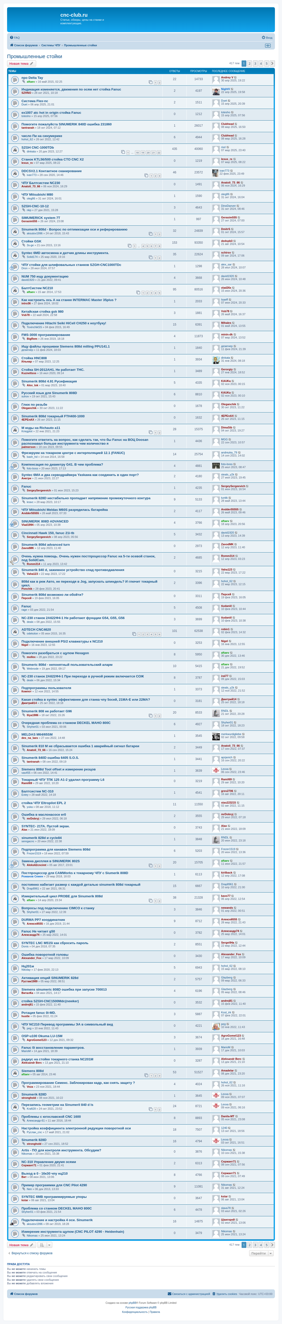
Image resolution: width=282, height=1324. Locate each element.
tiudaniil (226, 605)
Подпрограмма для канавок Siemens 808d (55, 849)
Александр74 (30, 934)
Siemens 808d (32, 1071)
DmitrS (225, 229)
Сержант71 (28, 1165)
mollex (31, 656)
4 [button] (261, 63)
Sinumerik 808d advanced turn (45, 544)
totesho (26, 116)
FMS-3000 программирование (45, 335)
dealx (30, 621)
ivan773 (32, 174)
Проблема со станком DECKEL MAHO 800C (56, 1208)
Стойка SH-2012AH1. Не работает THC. (52, 370)
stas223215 (228, 802)
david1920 (27, 279)
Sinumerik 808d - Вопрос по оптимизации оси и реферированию (74, 229)
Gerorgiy (227, 369)
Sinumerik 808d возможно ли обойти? (52, 595)
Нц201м (27, 966)
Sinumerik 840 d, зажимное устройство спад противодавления (72, 570)
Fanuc (26, 486)
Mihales (226, 322)
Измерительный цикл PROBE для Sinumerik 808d (62, 896)
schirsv (226, 252)
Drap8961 (33, 888)
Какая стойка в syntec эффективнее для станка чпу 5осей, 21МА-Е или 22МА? (85, 699)
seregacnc (27, 841)
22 (159, 152)
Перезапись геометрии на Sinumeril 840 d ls (57, 1105)
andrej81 (27, 1004)
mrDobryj (33, 818)
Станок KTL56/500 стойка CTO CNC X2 (52, 159)
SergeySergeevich (39, 490)
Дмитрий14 (29, 702)
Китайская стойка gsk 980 (42, 311)
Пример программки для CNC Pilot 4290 (54, 1185)
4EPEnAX (27, 419)
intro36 (26, 303)
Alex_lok (32, 385)
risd (223, 147)
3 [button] (255, 63)
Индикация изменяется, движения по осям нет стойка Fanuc (71, 89)
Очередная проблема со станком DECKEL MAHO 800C (66, 723)
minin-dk (227, 334)
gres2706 (227, 790)
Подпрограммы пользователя (46, 688)
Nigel (24, 644)
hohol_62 (27, 139)
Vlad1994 (27, 524)
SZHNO (26, 92)
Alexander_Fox (31, 958)
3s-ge (30, 245)
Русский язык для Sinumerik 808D (49, 393)
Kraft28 (31, 1108)
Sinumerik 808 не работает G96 (46, 711)
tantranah (27, 127)
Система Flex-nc (34, 101)
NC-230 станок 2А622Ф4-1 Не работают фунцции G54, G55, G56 (73, 618)
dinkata (31, 151)
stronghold (28, 1097)
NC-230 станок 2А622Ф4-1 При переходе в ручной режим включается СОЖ (82, 676)
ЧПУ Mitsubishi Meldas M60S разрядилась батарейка (64, 510)
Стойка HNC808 (34, 358)
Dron (24, 268)
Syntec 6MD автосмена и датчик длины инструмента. (65, 253)
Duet (24, 104)
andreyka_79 (229, 452)
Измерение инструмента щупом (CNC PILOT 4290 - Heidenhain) (72, 1232)
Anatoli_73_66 (30, 186)
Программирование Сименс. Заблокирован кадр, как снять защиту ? (78, 1083)
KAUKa (226, 380)
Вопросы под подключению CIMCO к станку (58, 908)
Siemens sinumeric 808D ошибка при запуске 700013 (64, 989)
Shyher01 (33, 726)
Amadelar (227, 1070)
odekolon (32, 633)
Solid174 (32, 256)
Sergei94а (227, 942)
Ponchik (26, 588)
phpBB (132, 1303)
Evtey (25, 794)
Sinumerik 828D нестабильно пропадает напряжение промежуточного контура (85, 498)
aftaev (31, 81)
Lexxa (224, 768)
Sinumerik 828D (33, 1094)
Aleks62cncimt (36, 864)
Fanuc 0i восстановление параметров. (53, 1047)
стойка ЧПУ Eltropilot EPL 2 (43, 803)
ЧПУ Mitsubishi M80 (37, 194)
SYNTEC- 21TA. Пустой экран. (45, 826)
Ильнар (26, 361)
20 (148, 152)
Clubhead (227, 123)
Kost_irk (226, 1012)
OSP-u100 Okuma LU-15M (41, 1036)
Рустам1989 (29, 981)
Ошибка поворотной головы (44, 954)
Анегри (26, 478)
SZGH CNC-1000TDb (37, 147)
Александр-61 (36, 1120)
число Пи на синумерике (41, 136)
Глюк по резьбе (34, 404)
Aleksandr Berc (31, 1062)
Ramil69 (26, 783)
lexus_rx (27, 162)
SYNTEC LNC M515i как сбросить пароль (54, 943)
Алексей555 (35, 923)
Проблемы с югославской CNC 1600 (51, 1116)
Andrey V (227, 77)
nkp (29, 210)
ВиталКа (27, 992)
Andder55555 (30, 513)
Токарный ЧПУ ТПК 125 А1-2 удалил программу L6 (62, 780)
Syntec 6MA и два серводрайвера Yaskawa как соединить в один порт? (80, 475)
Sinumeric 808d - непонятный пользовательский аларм (66, 665)
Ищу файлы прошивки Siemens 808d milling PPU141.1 (65, 346)
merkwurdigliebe (231, 734)
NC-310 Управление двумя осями (48, 1162)
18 (137, 152)
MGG (224, 439)
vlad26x (226, 287)
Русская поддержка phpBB (140, 1307)
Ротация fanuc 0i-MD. (38, 1013)
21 (153, 152)
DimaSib (226, 427)
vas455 (25, 772)
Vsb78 (25, 314)
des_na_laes (29, 737)
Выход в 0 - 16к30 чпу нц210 (44, 1173)
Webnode (33, 668)
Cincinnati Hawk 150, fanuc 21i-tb (47, 533)
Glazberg (226, 977)
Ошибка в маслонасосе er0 (43, 814)
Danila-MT (227, 1116)
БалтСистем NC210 (37, 288)
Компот (26, 691)
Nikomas (26, 1153)
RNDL (225, 710)
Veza (30, 1086)
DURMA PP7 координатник (43, 920)
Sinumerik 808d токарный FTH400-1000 (53, 416)
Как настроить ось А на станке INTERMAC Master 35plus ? (68, 300)
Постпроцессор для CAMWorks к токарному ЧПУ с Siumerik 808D (74, 873)
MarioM (26, 1051)
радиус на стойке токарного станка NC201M (57, 1059)
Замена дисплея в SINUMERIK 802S (50, 861)
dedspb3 (226, 240)
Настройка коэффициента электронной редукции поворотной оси (76, 1128)
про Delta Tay (32, 78)
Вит (24, 1176)
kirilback (226, 872)
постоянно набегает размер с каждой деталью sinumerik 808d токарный (80, 884)
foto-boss (32, 468)
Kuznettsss (28, 373)
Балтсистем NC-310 (37, 791)
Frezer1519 (34, 853)
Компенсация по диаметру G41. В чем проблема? (62, 464)
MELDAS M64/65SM (37, 734)
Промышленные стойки (34, 56)
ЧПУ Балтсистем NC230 (40, 183)
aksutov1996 (34, 233)
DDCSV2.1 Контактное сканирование (51, 171)
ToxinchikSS (34, 327)
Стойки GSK (31, 241)
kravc (30, 502)
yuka (30, 806)
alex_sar (226, 264)
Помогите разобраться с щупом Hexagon (55, 653)
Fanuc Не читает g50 (38, 931)
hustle (25, 1016)
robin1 (225, 629)
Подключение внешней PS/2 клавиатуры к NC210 (62, 641)
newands (227, 907)
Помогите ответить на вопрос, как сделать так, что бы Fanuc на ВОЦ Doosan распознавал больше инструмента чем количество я (84, 441)
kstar (24, 1200)
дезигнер (27, 349)
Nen (29, 1189)
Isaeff (224, 299)
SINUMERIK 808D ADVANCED (44, 521)
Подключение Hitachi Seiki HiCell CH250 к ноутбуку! (63, 323)
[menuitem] (15, 38)
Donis (25, 946)
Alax (24, 829)
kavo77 (225, 895)
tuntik (224, 497)
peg (29, 1028)
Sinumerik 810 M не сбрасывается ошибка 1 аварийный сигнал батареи (80, 746)
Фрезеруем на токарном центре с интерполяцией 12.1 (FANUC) (73, 453)
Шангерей (228, 1219)
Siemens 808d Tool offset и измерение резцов (58, 769)
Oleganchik (28, 407)
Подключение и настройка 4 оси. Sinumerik (57, 1220)
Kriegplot (26, 431)
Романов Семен (32, 876)
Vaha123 (32, 573)
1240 (224, 1127)
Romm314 (33, 563)
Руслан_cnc (34, 1132)
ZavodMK (27, 548)
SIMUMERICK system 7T (40, 218)
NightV (225, 88)
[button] (272, 63)
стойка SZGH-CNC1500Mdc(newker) (50, 1001)
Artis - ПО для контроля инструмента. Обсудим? (61, 1150)
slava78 (226, 1207)
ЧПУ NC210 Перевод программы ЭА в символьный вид (67, 1024)
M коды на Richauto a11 (40, 428)
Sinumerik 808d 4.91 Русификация (49, 381)
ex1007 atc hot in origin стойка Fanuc (51, 113)
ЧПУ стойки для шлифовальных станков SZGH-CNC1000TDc (71, 265)
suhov (25, 396)
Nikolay (26, 969)
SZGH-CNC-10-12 (35, 206)
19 (143, 152)
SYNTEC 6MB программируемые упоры (54, 1197)
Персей (26, 598)
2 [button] (249, 63)
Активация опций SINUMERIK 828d (49, 978)
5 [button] (267, 63)
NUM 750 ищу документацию (44, 276)
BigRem (32, 338)
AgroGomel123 (36, 1039)
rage (24, 609)
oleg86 (31, 198)
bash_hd (32, 456)
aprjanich (226, 757)
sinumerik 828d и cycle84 (41, 838)
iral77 (224, 675)
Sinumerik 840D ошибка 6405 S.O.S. (50, 758)
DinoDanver (228, 205)
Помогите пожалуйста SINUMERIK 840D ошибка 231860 (66, 124)
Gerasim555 (29, 221)
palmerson (28, 446)
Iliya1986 (32, 715)
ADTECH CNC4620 (36, 629)
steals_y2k (227, 474)
